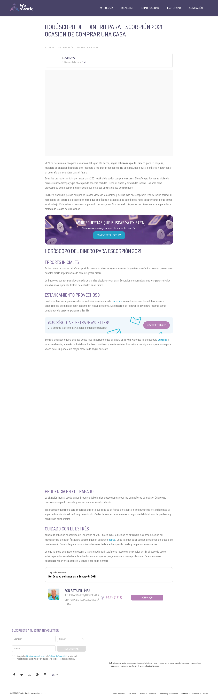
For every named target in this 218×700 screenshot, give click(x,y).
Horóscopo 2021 (87, 47)
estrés (111, 539)
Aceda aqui (147, 597)
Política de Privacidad (147, 694)
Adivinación (196, 8)
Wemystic (70, 58)
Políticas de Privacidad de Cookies (194, 694)
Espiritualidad (150, 8)
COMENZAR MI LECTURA (109, 235)
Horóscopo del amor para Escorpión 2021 (72, 576)
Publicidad (132, 694)
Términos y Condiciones (169, 694)
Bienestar (127, 8)
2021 (51, 47)
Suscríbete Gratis (156, 325)
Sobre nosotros (119, 694)
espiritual (162, 339)
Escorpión (117, 301)
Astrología (65, 47)
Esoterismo (174, 8)
